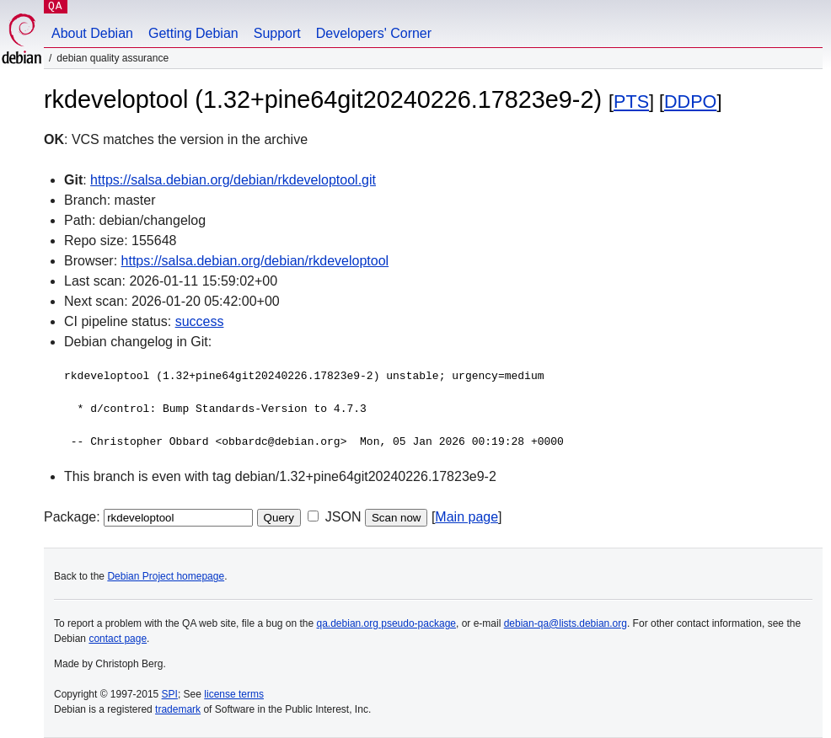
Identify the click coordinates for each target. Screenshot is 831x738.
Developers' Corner (374, 33)
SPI (170, 694)
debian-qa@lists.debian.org (565, 623)
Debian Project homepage (165, 576)
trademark (178, 709)
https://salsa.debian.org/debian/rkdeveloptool (255, 261)
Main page (466, 517)
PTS (631, 101)
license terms (234, 694)
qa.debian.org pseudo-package (386, 623)
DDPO (690, 101)
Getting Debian (193, 33)
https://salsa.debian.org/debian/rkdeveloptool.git (233, 180)
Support (277, 33)
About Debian (92, 33)
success (199, 321)
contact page (117, 638)
